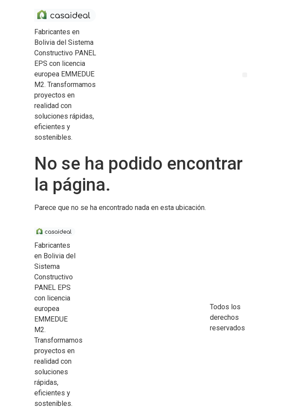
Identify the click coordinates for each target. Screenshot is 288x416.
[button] (244, 74)
